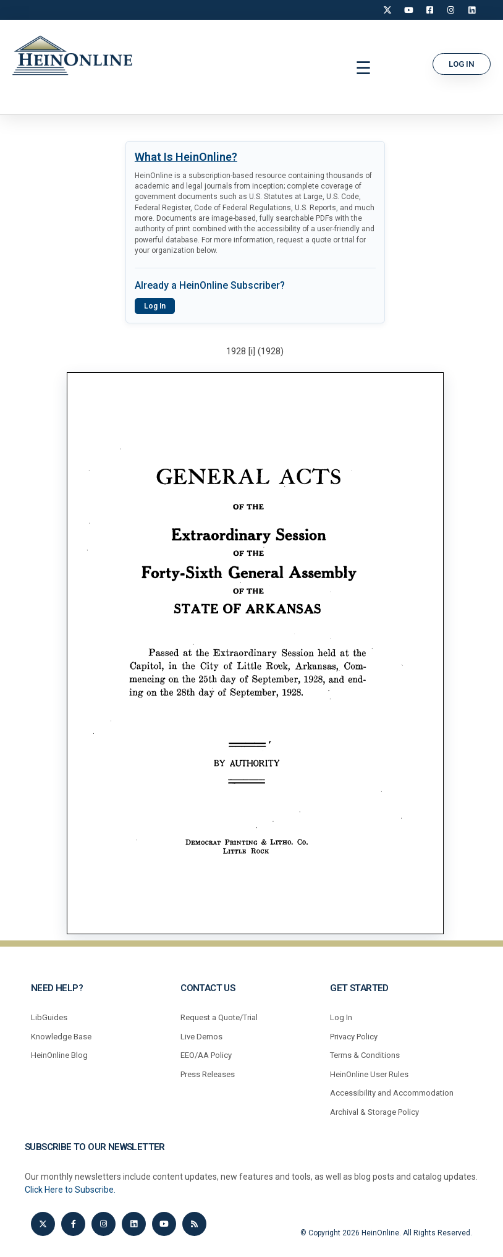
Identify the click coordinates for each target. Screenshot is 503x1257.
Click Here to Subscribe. (70, 1190)
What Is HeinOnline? (186, 156)
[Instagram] (450, 10)
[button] (363, 69)
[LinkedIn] (471, 10)
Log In (155, 306)
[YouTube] (408, 10)
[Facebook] (429, 10)
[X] (387, 10)
